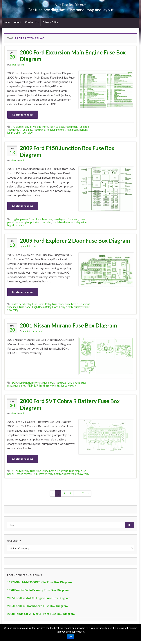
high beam (72, 129)
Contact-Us (32, 22)
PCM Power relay (42, 473)
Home (6, 22)
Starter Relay (73, 307)
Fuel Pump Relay (41, 304)
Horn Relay (58, 307)
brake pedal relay (21, 304)
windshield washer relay (66, 222)
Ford (21, 64)
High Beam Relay (41, 307)
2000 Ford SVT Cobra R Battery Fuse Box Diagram (70, 404)
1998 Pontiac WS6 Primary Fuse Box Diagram (38, 590)
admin (13, 64)
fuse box (84, 126)
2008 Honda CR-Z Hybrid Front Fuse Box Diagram (41, 613)
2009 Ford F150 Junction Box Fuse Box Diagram (67, 151)
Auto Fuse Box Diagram (70, 3)
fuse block (71, 126)
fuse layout (14, 129)
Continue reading (22, 114)
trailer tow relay (23, 132)
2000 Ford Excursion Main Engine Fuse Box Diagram (73, 55)
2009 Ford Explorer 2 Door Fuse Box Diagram (75, 240)
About (17, 22)
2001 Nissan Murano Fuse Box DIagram (68, 325)
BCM (14, 382)
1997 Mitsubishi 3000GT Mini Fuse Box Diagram (39, 582)
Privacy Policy (50, 22)
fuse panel (39, 129)
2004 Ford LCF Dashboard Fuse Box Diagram (37, 606)
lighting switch (47, 385)
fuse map (27, 129)
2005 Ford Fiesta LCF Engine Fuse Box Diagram (38, 598)
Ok (70, 636)
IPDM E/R (32, 385)
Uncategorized (39, 331)
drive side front (39, 126)
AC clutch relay (20, 126)
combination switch (29, 382)
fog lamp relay (20, 219)
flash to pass (56, 126)
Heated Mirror (23, 473)
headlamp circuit (56, 129)
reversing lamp (23, 222)
